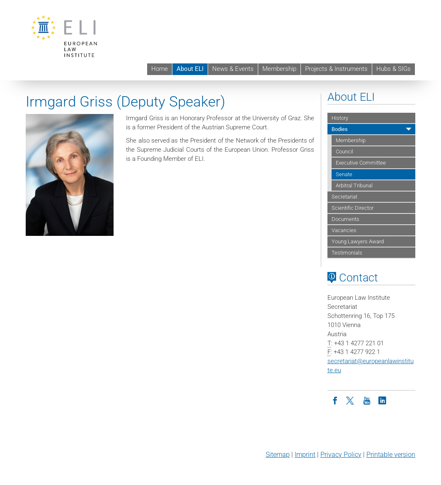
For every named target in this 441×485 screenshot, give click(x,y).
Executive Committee (361, 163)
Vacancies (344, 230)
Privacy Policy (340, 454)
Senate (344, 174)
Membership (279, 69)
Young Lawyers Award (358, 241)
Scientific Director (352, 208)
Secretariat (344, 197)
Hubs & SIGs (393, 69)
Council (344, 151)
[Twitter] (351, 400)
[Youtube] (367, 400)
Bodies (340, 129)
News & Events (233, 69)
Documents (345, 219)
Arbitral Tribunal (354, 185)
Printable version (390, 454)
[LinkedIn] (382, 400)
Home (159, 69)
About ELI (190, 69)
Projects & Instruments (336, 69)
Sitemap (278, 454)
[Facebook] (335, 400)
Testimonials (347, 253)
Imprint (305, 454)
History (340, 118)
